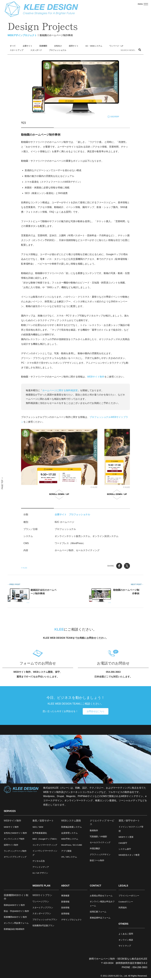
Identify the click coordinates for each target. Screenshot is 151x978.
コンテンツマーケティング (44, 845)
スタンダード (36, 50)
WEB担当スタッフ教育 (129, 855)
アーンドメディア (40, 867)
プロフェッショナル (57, 50)
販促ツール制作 (97, 860)
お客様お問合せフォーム (101, 896)
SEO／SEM (37, 827)
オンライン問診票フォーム (16, 923)
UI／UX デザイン (40, 873)
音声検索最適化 (39, 833)
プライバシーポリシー (129, 896)
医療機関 (43, 46)
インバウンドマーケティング (44, 853)
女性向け (58, 46)
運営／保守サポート (129, 820)
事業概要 (65, 896)
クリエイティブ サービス (102, 822)
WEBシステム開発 (71, 820)
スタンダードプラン (41, 913)
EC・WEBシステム (94, 46)
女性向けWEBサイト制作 (15, 833)
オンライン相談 (126, 940)
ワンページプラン (40, 901)
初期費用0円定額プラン (43, 925)
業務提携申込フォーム (100, 918)
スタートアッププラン (42, 908)
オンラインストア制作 (14, 839)
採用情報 (65, 914)
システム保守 (125, 849)
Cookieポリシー (126, 902)
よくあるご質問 (126, 934)
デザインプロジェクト (71, 920)
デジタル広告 (38, 861)
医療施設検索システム (71, 827)
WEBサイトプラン (42, 895)
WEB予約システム (69, 839)
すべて (13, 46)
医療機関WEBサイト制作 (16, 897)
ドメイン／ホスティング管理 (131, 829)
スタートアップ (16, 50)
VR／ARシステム (69, 857)
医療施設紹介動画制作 (14, 929)
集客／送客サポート (43, 820)
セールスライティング (100, 842)
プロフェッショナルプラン (44, 919)
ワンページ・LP (116, 46)
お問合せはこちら (95, 711)
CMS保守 (123, 843)
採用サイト (73, 46)
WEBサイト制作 (95, 376)
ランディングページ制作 (15, 851)
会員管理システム (69, 833)
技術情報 (65, 908)
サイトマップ (125, 946)
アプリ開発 (66, 851)
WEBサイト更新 (126, 837)
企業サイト (27, 46)
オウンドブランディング (15, 857)
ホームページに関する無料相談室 (60, 390)
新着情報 (65, 902)
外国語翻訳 (95, 848)
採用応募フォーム (98, 912)
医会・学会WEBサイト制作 (16, 911)
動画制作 (94, 830)
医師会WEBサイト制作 (14, 905)
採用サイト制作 (11, 845)
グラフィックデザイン (100, 854)
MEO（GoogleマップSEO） (45, 839)
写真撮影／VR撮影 (98, 836)
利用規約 (123, 908)
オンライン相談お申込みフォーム (102, 903)
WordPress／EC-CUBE (71, 845)
